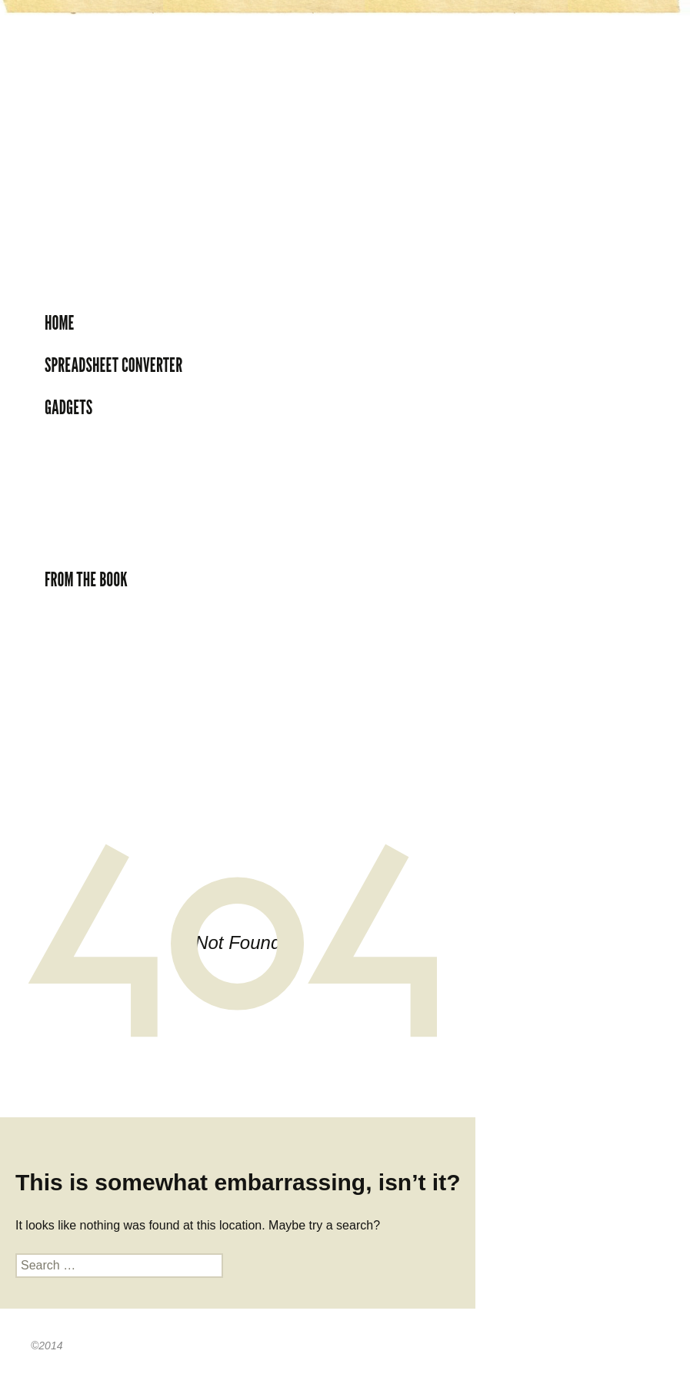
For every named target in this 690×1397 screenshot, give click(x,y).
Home (60, 322)
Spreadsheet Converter (113, 365)
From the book (86, 579)
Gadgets (68, 407)
